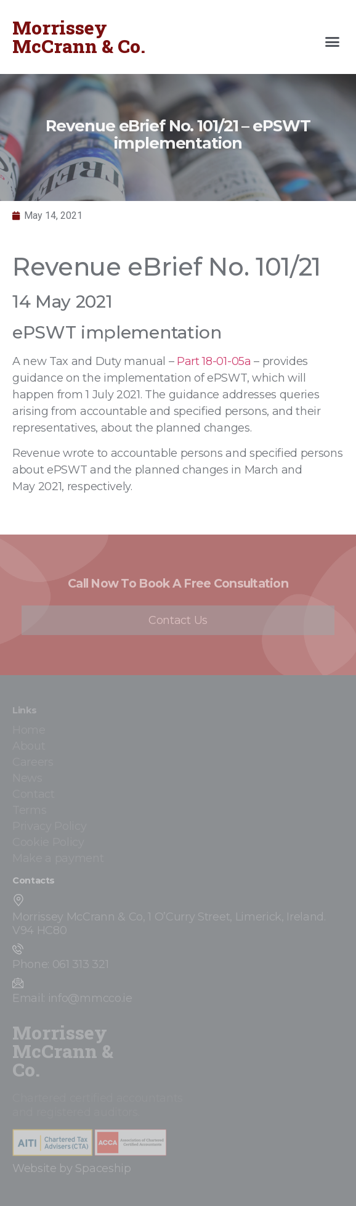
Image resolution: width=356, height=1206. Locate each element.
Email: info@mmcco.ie (72, 998)
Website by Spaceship (71, 1168)
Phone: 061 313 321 (60, 964)
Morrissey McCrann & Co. (78, 36)
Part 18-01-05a (214, 361)
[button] (332, 42)
